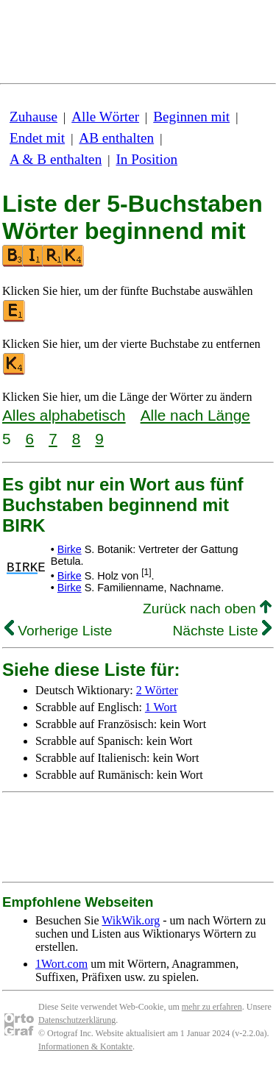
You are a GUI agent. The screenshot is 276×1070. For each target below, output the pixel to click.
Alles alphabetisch (64, 415)
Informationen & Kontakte (85, 1046)
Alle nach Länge (195, 415)
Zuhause (33, 116)
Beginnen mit (191, 116)
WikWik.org (131, 920)
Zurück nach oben (207, 608)
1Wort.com (61, 963)
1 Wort (161, 707)
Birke (69, 549)
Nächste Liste (222, 630)
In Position (146, 159)
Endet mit (37, 138)
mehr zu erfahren (212, 1007)
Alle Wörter (105, 116)
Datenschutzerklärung (77, 1020)
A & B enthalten (56, 159)
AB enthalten (116, 138)
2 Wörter (157, 690)
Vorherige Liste (58, 630)
